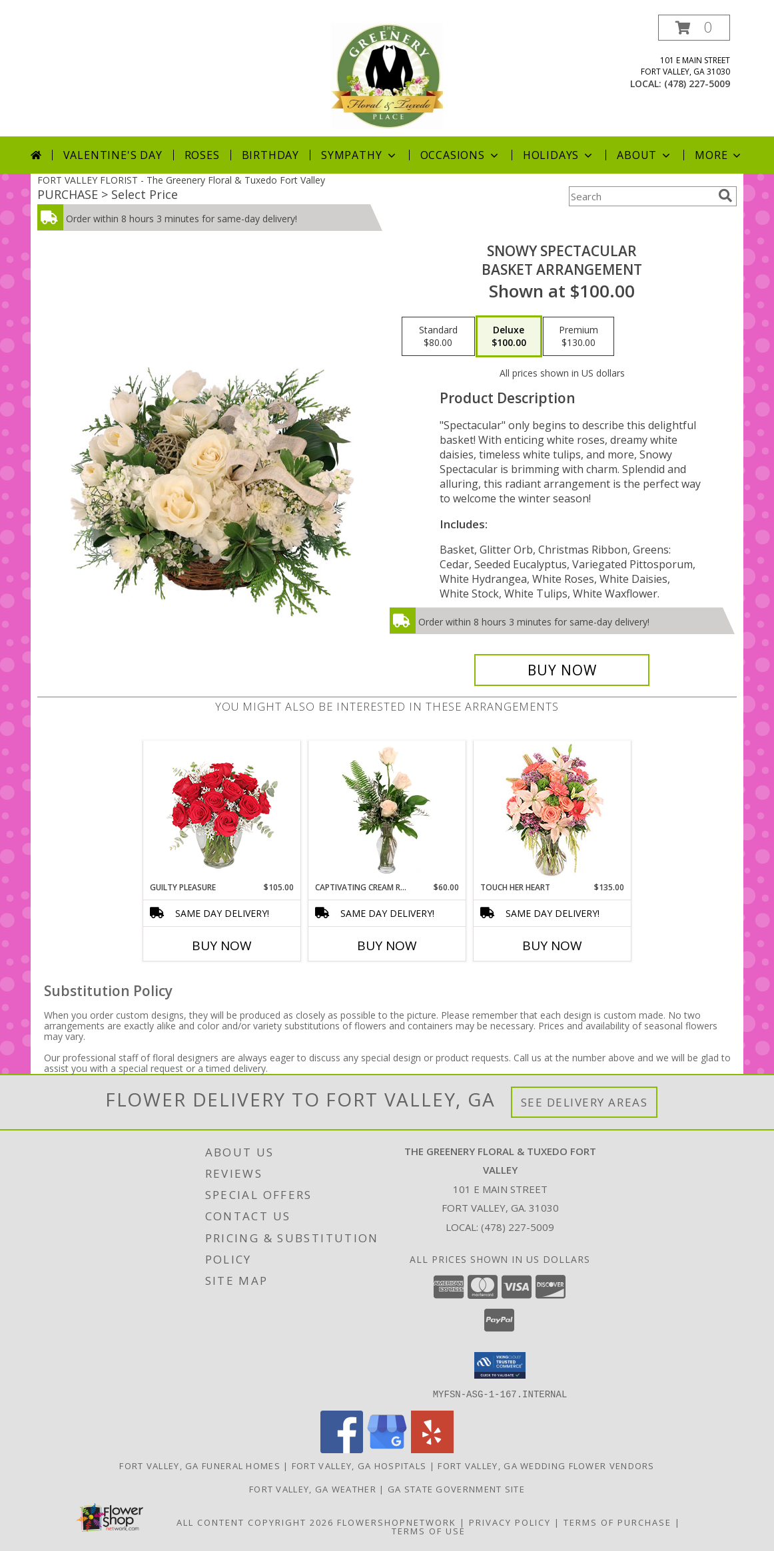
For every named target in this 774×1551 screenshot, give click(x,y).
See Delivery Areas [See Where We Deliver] (584, 1102)
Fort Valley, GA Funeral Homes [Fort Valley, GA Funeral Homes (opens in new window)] (199, 1465)
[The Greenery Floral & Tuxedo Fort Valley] (387, 75)
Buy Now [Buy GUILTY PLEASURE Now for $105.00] (222, 945)
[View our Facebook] (341, 1449)
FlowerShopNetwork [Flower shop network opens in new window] (396, 1522)
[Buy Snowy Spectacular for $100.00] (561, 670)
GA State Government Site (456, 1488)
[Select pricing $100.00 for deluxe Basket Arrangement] (509, 336)
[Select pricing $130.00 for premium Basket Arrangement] (578, 336)
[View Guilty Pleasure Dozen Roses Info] (222, 811)
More (719, 155)
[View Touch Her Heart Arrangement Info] (552, 811)
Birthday (270, 155)
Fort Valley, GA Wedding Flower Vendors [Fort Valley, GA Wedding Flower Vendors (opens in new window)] (546, 1465)
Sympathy (359, 155)
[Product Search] (641, 196)
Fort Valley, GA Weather (312, 1488)
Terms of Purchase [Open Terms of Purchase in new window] (617, 1522)
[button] (694, 28)
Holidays (559, 155)
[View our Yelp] (432, 1449)
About (645, 155)
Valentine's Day (113, 155)
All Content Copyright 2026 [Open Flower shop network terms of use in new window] (255, 1522)
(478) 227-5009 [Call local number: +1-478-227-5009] (697, 83)
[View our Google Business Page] (387, 1449)
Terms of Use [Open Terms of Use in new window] (429, 1530)
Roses (202, 155)
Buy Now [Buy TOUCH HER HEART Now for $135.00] (552, 945)
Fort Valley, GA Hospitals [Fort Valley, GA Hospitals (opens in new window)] (359, 1465)
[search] (725, 195)
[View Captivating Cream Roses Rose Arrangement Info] (387, 811)
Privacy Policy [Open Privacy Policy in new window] (510, 1522)
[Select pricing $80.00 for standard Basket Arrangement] (438, 336)
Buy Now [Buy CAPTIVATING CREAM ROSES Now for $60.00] (387, 945)
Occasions (460, 155)
